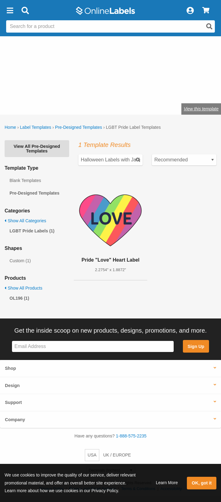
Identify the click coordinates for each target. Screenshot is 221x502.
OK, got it (202, 482)
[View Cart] (206, 10)
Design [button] (12, 385)
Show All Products (23, 288)
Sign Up (195, 346)
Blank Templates (25, 180)
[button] (9, 11)
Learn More (167, 482)
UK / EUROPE (117, 455)
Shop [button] (10, 368)
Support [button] (13, 402)
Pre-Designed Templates (78, 127)
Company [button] (15, 419)
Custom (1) (20, 260)
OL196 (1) (19, 298)
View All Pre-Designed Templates (37, 148)
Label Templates (35, 127)
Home (10, 127)
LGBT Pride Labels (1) (32, 230)
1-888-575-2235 (131, 435)
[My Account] (190, 11)
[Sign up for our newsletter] (93, 346)
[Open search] (209, 26)
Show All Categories (25, 220)
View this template (201, 108)
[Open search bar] (25, 11)
